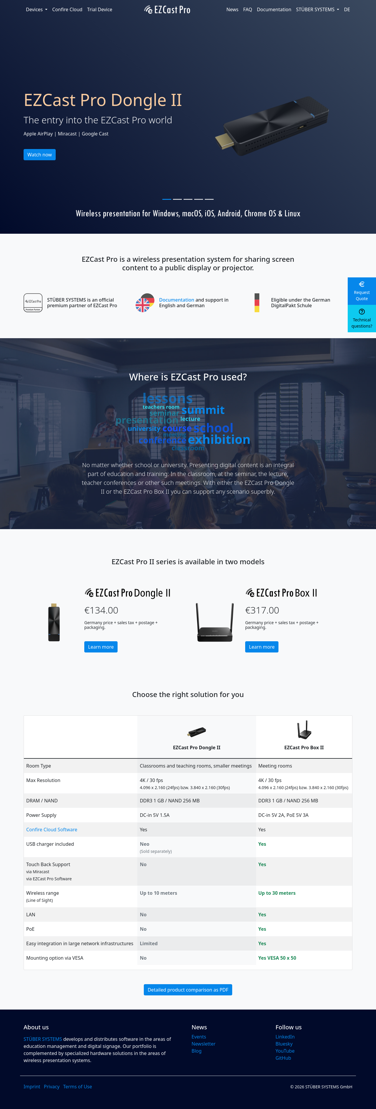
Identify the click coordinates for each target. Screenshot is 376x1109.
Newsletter (203, 1044)
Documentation (274, 9)
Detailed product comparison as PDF (188, 990)
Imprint (32, 1086)
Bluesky (284, 1044)
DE (347, 9)
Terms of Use (77, 1086)
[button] (362, 291)
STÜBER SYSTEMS (43, 1039)
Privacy (52, 1086)
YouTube (285, 1051)
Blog (197, 1051)
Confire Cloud (67, 9)
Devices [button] (35, 9)
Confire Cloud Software (51, 829)
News (232, 9)
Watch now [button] (39, 154)
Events (199, 1036)
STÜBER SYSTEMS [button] (316, 9)
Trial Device (99, 9)
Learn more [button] (101, 647)
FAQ (247, 9)
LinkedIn (285, 1036)
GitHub (283, 1058)
